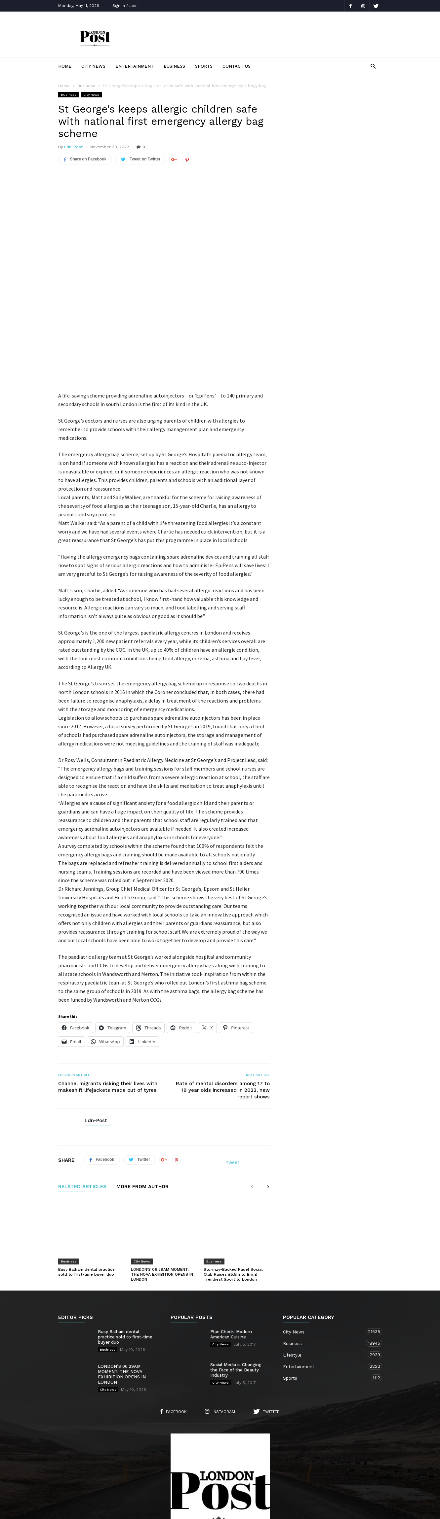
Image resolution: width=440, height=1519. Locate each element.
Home (64, 66)
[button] (373, 66)
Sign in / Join (125, 5)
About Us (114, 1477)
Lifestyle (326, 1282)
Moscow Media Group (231, 1509)
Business (174, 66)
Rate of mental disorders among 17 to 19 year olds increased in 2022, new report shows (223, 1035)
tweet (233, 1107)
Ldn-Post (73, 147)
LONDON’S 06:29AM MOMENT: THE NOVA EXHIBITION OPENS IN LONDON (162, 1201)
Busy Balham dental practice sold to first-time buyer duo (86, 1199)
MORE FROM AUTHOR (142, 1132)
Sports (204, 66)
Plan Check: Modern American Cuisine (231, 1262)
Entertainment (134, 66)
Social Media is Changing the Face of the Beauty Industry (235, 1297)
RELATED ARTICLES (82, 1132)
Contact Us (236, 66)
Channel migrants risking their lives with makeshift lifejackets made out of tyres (107, 1032)
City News (93, 66)
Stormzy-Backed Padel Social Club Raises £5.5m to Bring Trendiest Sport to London (233, 1201)
